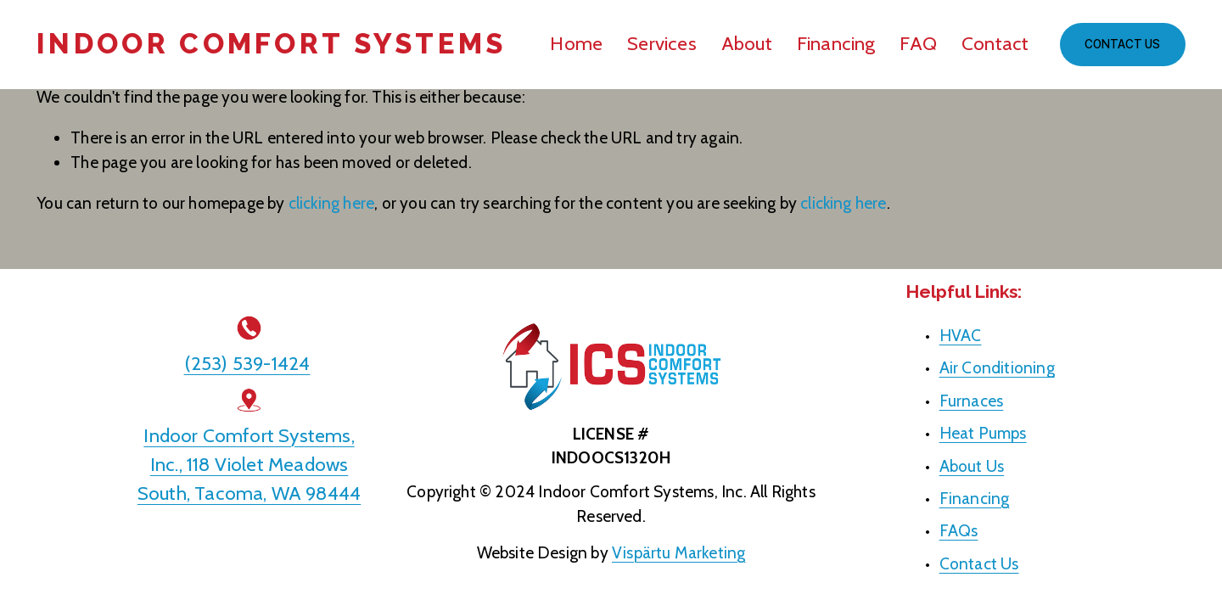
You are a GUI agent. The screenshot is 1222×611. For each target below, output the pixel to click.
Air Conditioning (997, 367)
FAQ (918, 43)
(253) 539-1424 (247, 363)
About (746, 43)
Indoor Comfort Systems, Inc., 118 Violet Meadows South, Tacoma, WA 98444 (249, 464)
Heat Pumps (983, 433)
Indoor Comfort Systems (271, 43)
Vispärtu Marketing (678, 552)
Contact (995, 43)
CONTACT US (1122, 44)
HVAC (960, 335)
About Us (972, 466)
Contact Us (979, 563)
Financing (836, 43)
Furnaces (971, 400)
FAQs (958, 530)
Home (576, 43)
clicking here (332, 203)
